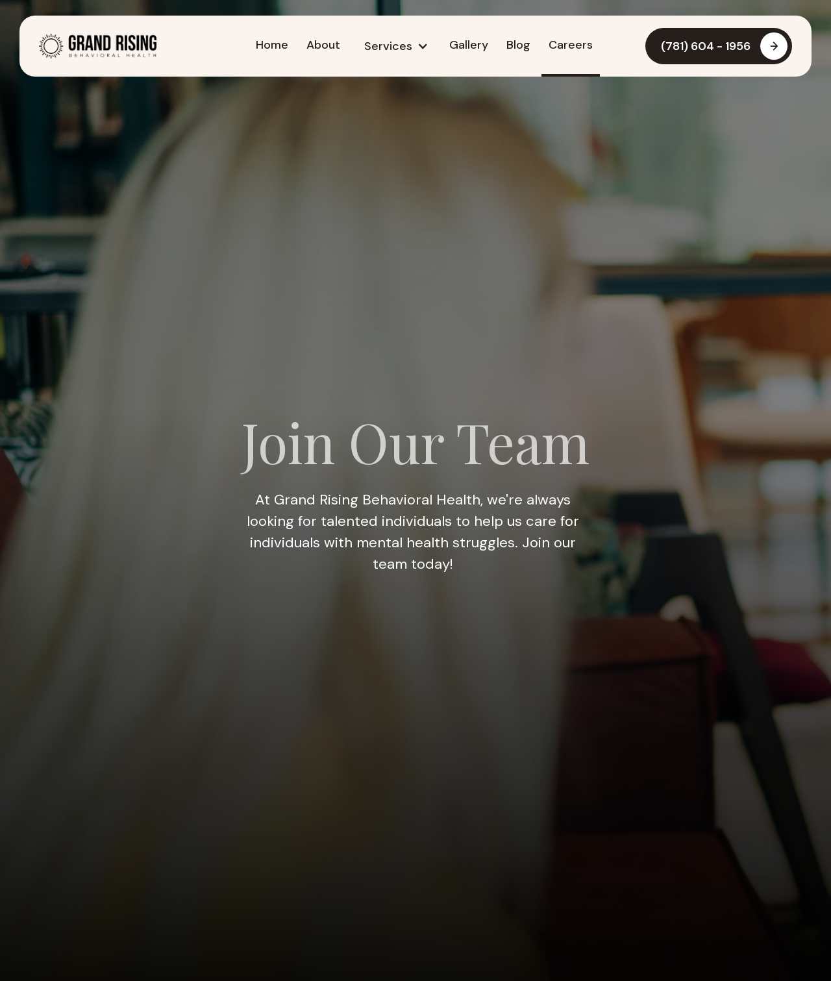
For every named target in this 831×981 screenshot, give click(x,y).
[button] (394, 46)
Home (272, 45)
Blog (518, 45)
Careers (571, 45)
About (323, 45)
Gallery (468, 45)
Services (388, 46)
